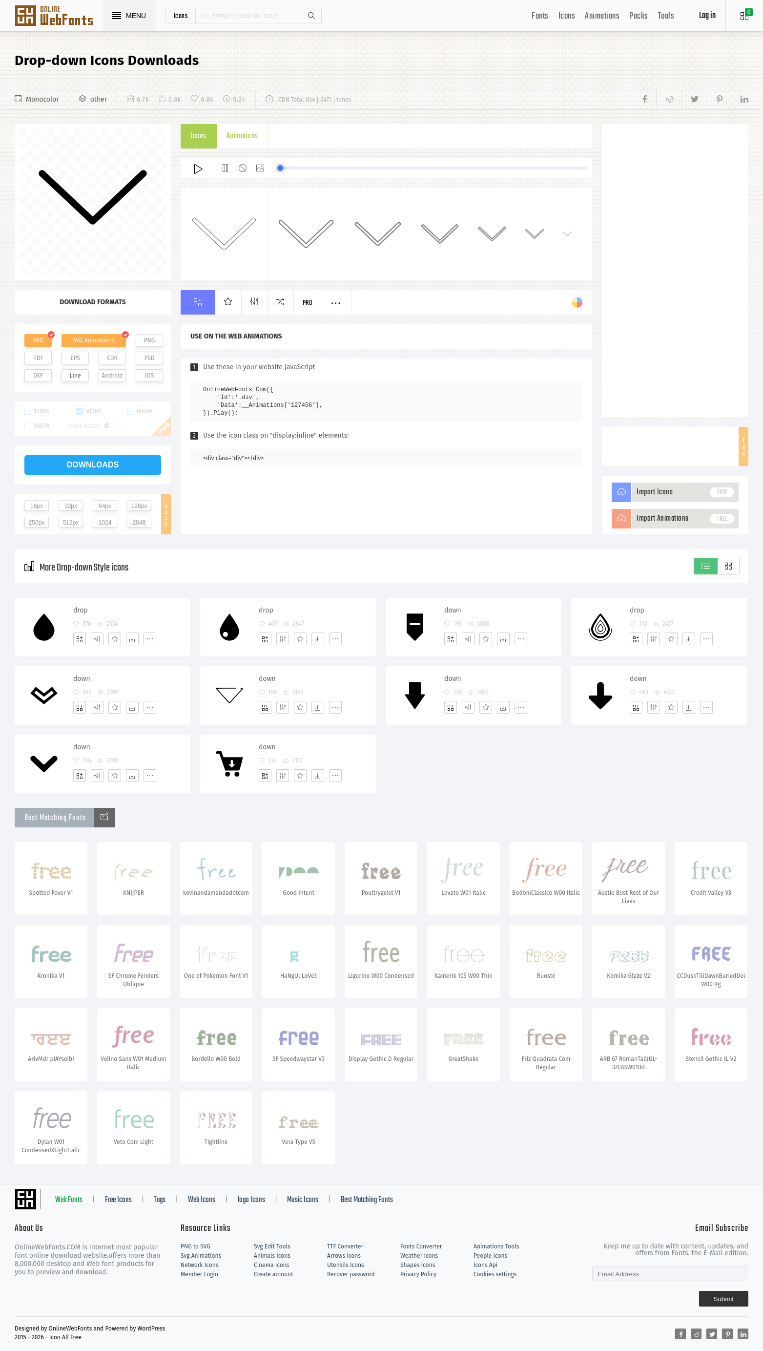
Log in (707, 16)
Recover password (351, 1274)
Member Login (199, 1274)
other (98, 99)
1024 (105, 522)
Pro (307, 303)
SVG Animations (93, 340)
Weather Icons (419, 1255)
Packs (638, 16)
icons (181, 16)
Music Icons (302, 1200)
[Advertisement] (675, 270)
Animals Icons (272, 1255)
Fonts (540, 16)
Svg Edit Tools (272, 1246)
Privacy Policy (418, 1274)
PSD (149, 358)
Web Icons (201, 1200)
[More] (150, 639)
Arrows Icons (344, 1255)
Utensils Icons (345, 1265)
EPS (75, 358)
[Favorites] (114, 639)
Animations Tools (496, 1246)
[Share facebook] (647, 99)
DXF (38, 375)
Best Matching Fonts (367, 1200)
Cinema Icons (271, 1265)
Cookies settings (495, 1274)
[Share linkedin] (739, 99)
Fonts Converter (421, 1246)
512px (71, 522)
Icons (567, 16)
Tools (666, 16)
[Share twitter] (693, 99)
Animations (602, 16)
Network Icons (199, 1265)
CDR (112, 358)
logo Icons (251, 1200)
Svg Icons (59, 16)
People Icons (490, 1255)
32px (70, 506)
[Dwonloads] (132, 639)
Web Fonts (68, 1200)
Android (112, 375)
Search (311, 15)
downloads (93, 465)
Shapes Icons (417, 1265)
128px (139, 506)
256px (37, 522)
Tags (159, 1200)
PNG (149, 340)
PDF (38, 358)
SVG (38, 340)
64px (105, 506)
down (452, 610)
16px (36, 506)
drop (80, 610)
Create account (273, 1274)
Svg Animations (201, 1255)
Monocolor (42, 99)
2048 (139, 522)
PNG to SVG (195, 1246)
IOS (149, 375)
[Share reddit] (668, 99)
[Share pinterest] (718, 99)
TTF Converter (345, 1246)
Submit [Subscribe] (724, 1299)
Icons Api (485, 1265)
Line (75, 375)
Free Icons (118, 1200)
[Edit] (97, 639)
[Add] (79, 639)
